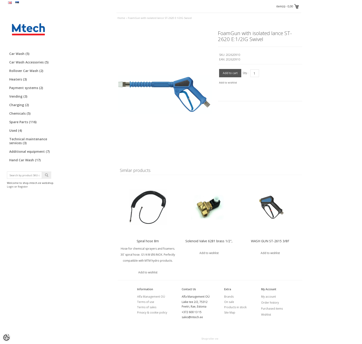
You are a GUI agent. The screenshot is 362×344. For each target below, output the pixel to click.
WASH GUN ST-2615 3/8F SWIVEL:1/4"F (270, 244)
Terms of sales (146, 307)
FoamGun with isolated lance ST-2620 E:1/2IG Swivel (160, 18)
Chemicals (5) (19, 113)
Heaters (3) (18, 79)
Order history (270, 303)
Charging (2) (19, 105)
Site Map (229, 312)
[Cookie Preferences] (6, 337)
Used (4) (15, 130)
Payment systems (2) (26, 88)
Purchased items (272, 309)
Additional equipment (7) (29, 151)
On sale (229, 302)
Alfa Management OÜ (151, 297)
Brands (229, 297)
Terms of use (145, 302)
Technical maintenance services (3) (28, 141)
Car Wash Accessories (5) (28, 62)
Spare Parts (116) (22, 122)
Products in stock (235, 307)
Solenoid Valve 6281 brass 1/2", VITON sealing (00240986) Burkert (209, 244)
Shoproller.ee (209, 338)
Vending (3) (18, 96)
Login (10, 186)
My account (268, 297)
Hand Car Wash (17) (25, 160)
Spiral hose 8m (148, 241)
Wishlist (266, 315)
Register (23, 186)
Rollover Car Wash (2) (26, 71)
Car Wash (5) (19, 53)
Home (121, 18)
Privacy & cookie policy (152, 312)
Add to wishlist (228, 82)
